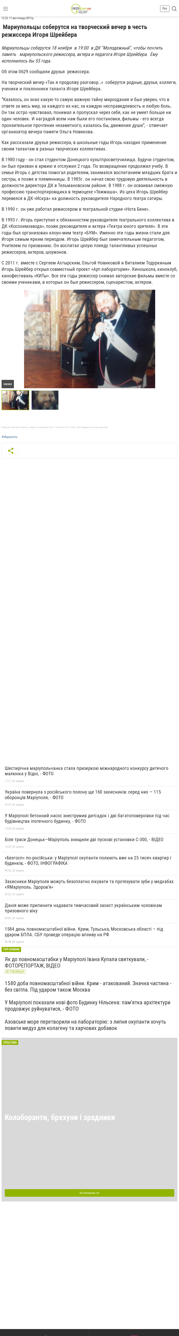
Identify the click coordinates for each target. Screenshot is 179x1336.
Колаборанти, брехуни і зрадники (60, 1117)
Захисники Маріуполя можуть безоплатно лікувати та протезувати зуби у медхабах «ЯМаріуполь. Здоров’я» (89, 884)
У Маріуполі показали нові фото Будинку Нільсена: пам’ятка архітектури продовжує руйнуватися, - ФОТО (87, 1005)
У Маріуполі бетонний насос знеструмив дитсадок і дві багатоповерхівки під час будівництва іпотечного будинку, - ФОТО (87, 818)
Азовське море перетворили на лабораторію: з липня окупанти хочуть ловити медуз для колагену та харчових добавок (85, 1024)
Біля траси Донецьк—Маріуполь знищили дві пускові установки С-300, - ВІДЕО (84, 839)
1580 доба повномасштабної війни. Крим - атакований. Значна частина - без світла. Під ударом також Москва (88, 986)
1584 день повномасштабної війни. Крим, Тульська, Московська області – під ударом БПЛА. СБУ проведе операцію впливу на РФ (84, 931)
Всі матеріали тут (90, 1193)
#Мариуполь (9, 437)
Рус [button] (164, 8)
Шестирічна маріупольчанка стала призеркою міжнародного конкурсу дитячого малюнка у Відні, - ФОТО (86, 771)
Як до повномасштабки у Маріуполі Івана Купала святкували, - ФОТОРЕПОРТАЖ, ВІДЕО (77, 962)
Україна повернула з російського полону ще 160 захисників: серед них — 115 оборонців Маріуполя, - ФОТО (83, 794)
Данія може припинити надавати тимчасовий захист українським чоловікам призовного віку (83, 908)
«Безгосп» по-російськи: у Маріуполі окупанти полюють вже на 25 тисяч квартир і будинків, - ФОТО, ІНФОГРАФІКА (88, 860)
